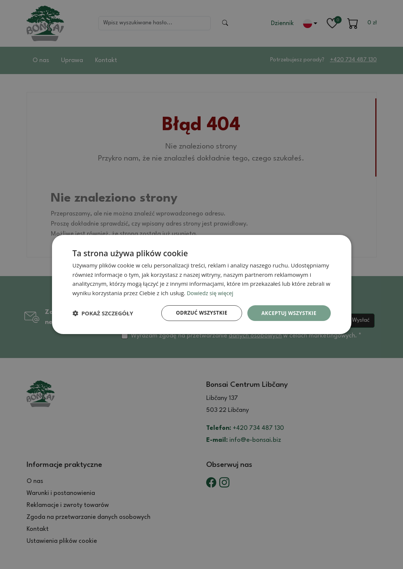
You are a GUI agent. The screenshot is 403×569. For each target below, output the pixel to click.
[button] (103, 313)
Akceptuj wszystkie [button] (287, 312)
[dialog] (201, 284)
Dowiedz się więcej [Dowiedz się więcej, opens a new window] (211, 292)
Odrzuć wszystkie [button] (198, 312)
